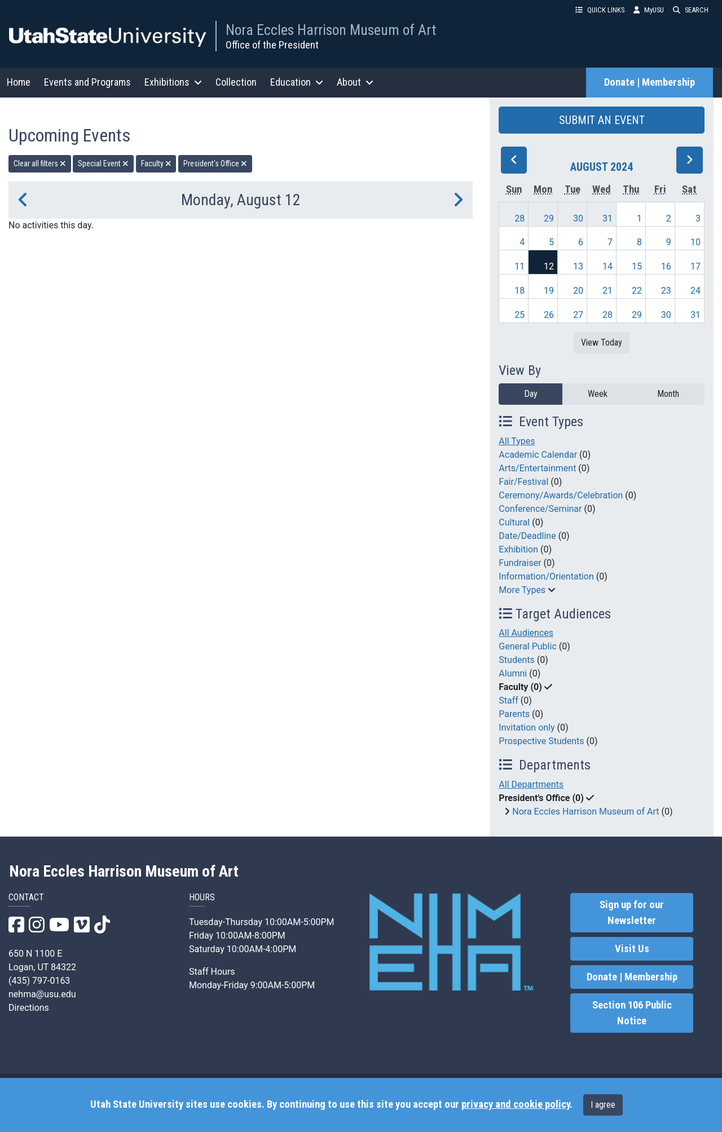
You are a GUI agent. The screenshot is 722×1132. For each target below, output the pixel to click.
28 (519, 218)
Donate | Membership (649, 82)
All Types (517, 441)
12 (549, 266)
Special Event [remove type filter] (103, 163)
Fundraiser (520, 563)
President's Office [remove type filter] (215, 163)
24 (695, 290)
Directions (28, 1007)
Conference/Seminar (540, 508)
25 (519, 314)
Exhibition (518, 549)
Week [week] (597, 393)
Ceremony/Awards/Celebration (561, 495)
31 (607, 218)
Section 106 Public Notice (632, 1013)
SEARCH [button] (690, 10)
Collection (236, 82)
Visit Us (632, 949)
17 (695, 266)
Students (516, 660)
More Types (522, 590)
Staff (508, 700)
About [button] (355, 82)
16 (666, 266)
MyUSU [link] (648, 10)
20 (578, 290)
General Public (527, 646)
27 (578, 314)
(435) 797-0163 (39, 980)
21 (607, 290)
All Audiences (526, 632)
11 (519, 266)
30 (578, 218)
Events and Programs (87, 82)
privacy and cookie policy (515, 1104)
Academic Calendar (538, 454)
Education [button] (296, 82)
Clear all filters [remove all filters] (40, 163)
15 (637, 266)
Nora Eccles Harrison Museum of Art (331, 29)
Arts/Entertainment (537, 468)
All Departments (531, 784)
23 (666, 290)
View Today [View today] (601, 342)
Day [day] (531, 393)
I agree (603, 1104)
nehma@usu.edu (42, 994)
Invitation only (526, 727)
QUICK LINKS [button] (599, 10)
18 (519, 290)
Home (18, 82)
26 (549, 314)
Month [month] (668, 393)
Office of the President (272, 45)
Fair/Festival (523, 481)
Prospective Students (541, 741)
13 (578, 266)
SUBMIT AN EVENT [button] (602, 120)
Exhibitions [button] (173, 82)
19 (549, 290)
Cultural (514, 522)
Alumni (513, 673)
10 (695, 242)
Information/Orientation (546, 576)
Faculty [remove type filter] (156, 163)
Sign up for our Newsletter (632, 913)
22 (637, 290)
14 (607, 266)
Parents (514, 714)
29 (549, 218)
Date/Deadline (527, 535)
